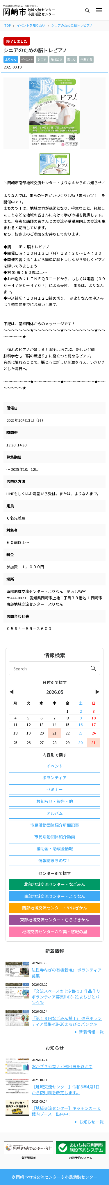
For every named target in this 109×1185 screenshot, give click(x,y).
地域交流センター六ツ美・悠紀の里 (54, 931)
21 (54, 733)
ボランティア (54, 777)
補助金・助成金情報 (54, 848)
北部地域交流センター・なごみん (54, 884)
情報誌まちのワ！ (54, 860)
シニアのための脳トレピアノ (71, 25)
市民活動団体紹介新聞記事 (54, 825)
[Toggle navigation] (99, 10)
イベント (55, 766)
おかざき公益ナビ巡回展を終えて (62, 1066)
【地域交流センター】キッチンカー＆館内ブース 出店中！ (66, 1111)
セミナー (55, 789)
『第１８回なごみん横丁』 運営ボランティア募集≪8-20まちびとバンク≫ (67, 1021)
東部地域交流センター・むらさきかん (54, 919)
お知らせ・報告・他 (54, 801)
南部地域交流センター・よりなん (54, 896)
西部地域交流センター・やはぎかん (54, 908)
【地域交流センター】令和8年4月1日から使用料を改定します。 (66, 1089)
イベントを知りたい (31, 25)
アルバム (55, 813)
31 (94, 742)
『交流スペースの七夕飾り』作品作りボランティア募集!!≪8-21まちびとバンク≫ (66, 996)
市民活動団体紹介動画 (54, 837)
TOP (7, 25)
